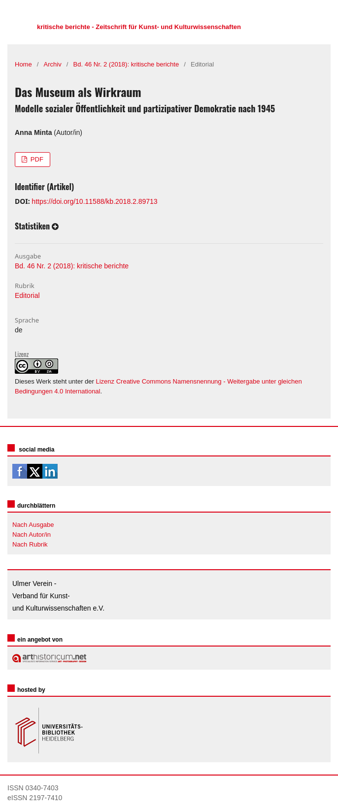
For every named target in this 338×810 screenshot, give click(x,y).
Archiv (53, 64)
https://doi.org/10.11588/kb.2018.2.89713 (94, 201)
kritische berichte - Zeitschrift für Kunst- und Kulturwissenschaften (139, 27)
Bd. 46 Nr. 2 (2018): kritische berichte (126, 64)
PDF (36, 159)
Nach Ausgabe (33, 524)
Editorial (27, 295)
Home (23, 64)
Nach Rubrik (30, 544)
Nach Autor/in (31, 534)
